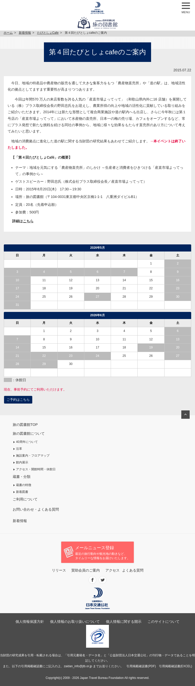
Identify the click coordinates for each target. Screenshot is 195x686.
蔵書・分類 (21, 477)
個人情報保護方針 (29, 622)
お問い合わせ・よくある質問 (36, 509)
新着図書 (22, 492)
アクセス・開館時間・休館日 (36, 469)
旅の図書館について (29, 433)
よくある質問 (132, 570)
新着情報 (25, 33)
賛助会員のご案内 (85, 570)
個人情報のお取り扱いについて (75, 622)
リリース (59, 570)
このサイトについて (164, 622)
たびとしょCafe (48, 33)
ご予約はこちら (18, 399)
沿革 (19, 448)
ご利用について (25, 499)
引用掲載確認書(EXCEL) (175, 666)
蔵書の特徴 (23, 485)
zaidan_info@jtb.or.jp (78, 666)
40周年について (27, 442)
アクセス (112, 570)
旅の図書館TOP (25, 425)
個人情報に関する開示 (123, 622)
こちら (28, 221)
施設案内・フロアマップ (33, 455)
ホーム (8, 33)
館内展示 (22, 462)
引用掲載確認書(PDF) (141, 666)
